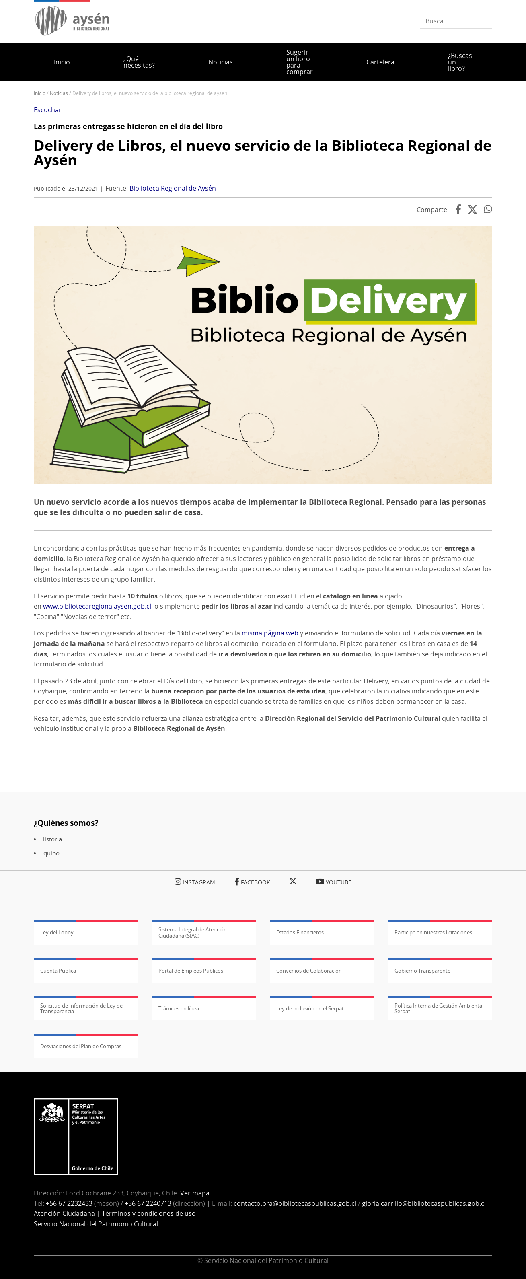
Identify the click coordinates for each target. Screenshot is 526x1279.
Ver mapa (195, 1193)
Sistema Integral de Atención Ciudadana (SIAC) (192, 932)
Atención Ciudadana (64, 1213)
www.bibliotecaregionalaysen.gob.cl (97, 606)
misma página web (270, 633)
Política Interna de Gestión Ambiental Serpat (438, 1008)
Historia (51, 839)
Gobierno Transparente (422, 970)
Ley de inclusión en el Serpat (310, 1008)
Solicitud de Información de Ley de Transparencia (81, 1008)
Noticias (220, 62)
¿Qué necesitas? (139, 62)
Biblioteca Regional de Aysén (172, 188)
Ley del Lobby (57, 932)
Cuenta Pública (58, 970)
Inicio (62, 62)
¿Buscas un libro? (460, 62)
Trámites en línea (178, 1008)
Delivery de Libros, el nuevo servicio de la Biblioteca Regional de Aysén (262, 153)
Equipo (50, 853)
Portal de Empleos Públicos (190, 970)
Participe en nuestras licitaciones (433, 932)
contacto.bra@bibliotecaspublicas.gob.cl (295, 1203)
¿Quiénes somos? (66, 823)
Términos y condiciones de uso (149, 1213)
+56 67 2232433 (69, 1203)
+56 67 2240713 (148, 1203)
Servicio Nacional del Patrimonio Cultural (96, 1223)
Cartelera (380, 62)
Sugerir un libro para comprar (299, 62)
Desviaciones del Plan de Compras (80, 1046)
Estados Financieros (300, 932)
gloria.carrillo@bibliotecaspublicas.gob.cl (424, 1203)
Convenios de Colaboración (309, 970)
